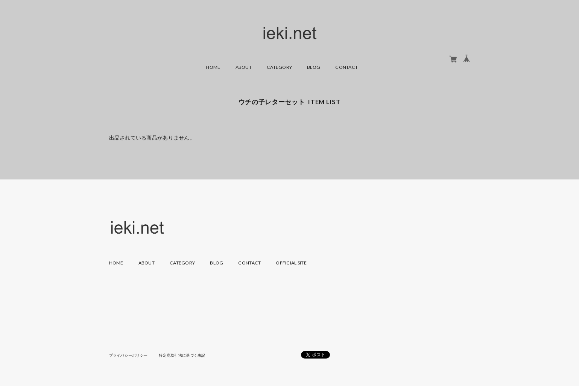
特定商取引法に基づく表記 (182, 355)
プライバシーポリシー (128, 355)
